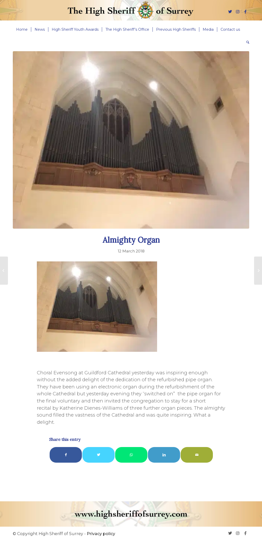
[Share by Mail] (197, 455)
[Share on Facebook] (66, 455)
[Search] (246, 42)
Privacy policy (101, 533)
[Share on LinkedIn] (164, 455)
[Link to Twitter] (230, 11)
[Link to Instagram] (238, 11)
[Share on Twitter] (98, 455)
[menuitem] (22, 29)
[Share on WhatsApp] (131, 455)
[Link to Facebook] (245, 11)
